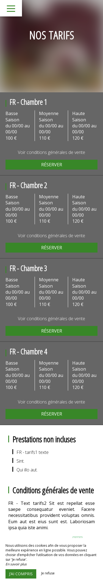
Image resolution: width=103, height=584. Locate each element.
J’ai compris (21, 573)
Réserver (51, 165)
